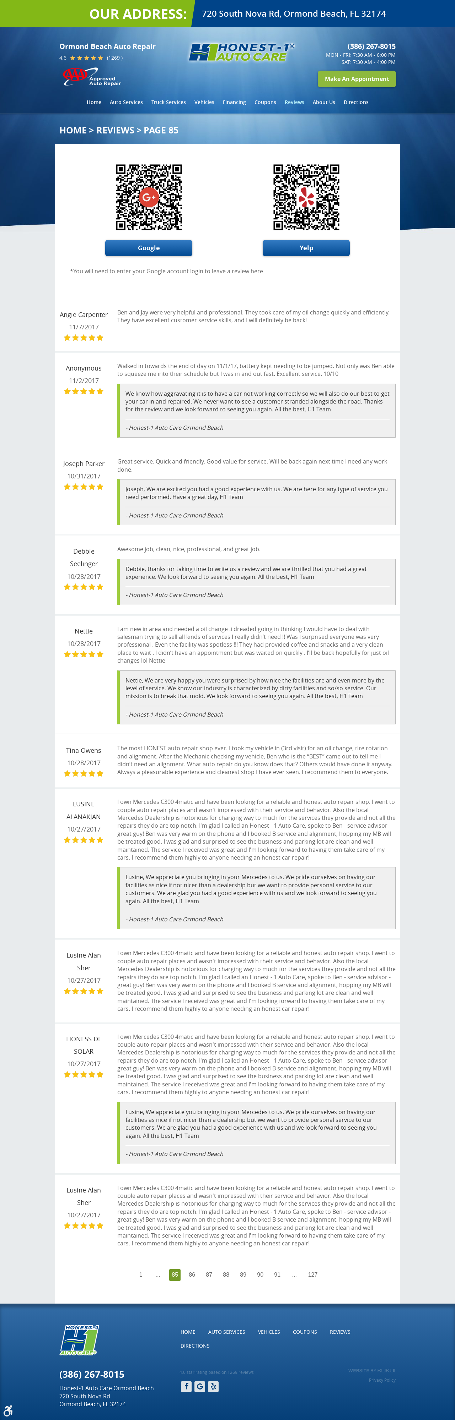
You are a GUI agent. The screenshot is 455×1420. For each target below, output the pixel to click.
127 (313, 1275)
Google (149, 247)
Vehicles (204, 102)
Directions (356, 102)
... (158, 1275)
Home (94, 102)
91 (277, 1275)
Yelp (306, 247)
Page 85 (161, 130)
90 (260, 1275)
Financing (234, 102)
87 (209, 1275)
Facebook (186, 1386)
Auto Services (126, 102)
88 (226, 1275)
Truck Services (168, 102)
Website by (372, 1371)
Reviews (294, 102)
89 (243, 1275)
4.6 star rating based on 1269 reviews (217, 1372)
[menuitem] (94, 102)
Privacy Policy (382, 1380)
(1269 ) (115, 57)
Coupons (265, 102)
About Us (324, 102)
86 (192, 1275)
